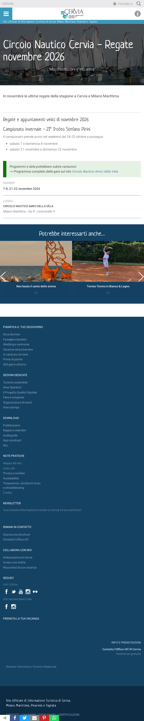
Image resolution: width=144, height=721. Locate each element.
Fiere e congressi (13, 397)
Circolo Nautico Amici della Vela (95, 171)
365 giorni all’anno (14, 364)
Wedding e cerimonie (16, 344)
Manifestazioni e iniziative (72, 69)
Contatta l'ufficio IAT (16, 539)
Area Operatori (12, 387)
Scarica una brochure (16, 534)
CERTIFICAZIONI (69, 714)
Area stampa (11, 407)
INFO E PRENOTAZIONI (126, 642)
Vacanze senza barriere (18, 349)
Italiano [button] (125, 4)
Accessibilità (11, 478)
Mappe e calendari (14, 430)
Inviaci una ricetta (14, 562)
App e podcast (12, 440)
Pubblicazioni (11, 425)
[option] (36, 269)
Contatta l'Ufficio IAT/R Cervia (121, 649)
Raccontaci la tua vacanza (20, 567)
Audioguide (10, 435)
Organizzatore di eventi (17, 402)
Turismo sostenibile (15, 382)
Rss (5, 445)
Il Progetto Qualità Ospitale (20, 392)
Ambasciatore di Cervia (17, 557)
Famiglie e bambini (15, 339)
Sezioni (8, 3)
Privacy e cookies (14, 473)
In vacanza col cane (15, 354)
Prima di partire (13, 359)
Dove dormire (11, 334)
